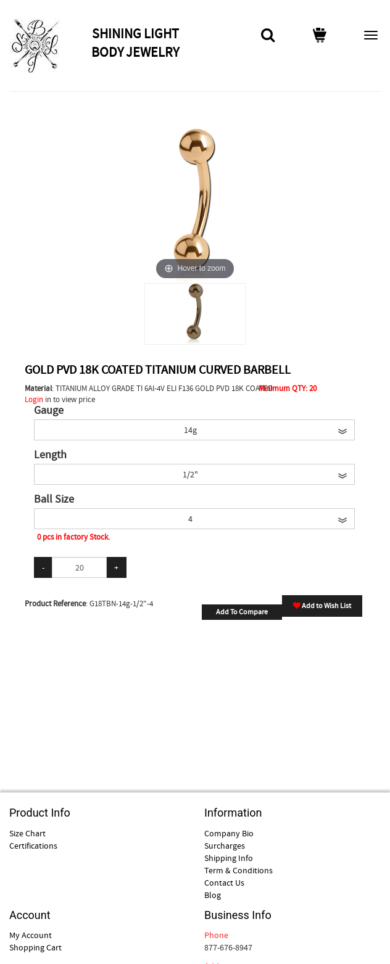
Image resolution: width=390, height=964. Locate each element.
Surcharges (224, 845)
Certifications (33, 845)
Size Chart (27, 833)
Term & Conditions (238, 870)
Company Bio (229, 833)
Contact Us (224, 882)
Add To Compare (242, 612)
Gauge (49, 410)
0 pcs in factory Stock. (73, 537)
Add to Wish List (322, 606)
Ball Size (54, 499)
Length (50, 455)
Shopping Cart (35, 947)
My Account (30, 935)
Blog (212, 894)
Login (34, 399)
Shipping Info (228, 857)
